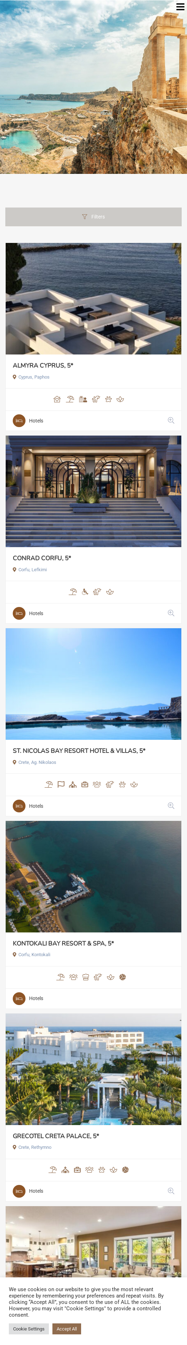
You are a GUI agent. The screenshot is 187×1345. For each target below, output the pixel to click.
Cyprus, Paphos (31, 377)
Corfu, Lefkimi (30, 569)
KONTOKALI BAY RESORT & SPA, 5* (63, 944)
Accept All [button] (67, 1329)
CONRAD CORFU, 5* (42, 558)
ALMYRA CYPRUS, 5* (43, 366)
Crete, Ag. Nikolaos (34, 762)
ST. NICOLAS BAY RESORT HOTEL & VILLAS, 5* (79, 751)
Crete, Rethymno (32, 1147)
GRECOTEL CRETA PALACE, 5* (56, 1136)
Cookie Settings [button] (29, 1329)
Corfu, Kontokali (31, 954)
